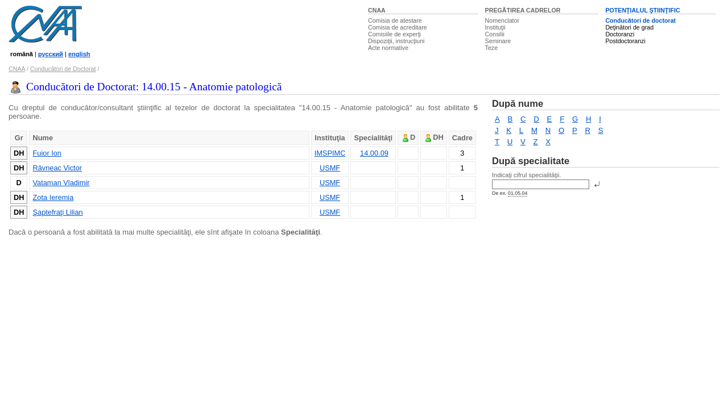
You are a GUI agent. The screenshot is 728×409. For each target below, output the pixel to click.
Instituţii (495, 27)
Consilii (494, 34)
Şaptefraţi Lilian (57, 212)
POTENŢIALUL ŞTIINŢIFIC (642, 10)
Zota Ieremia (52, 197)
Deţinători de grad (629, 27)
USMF (330, 168)
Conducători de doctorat (640, 20)
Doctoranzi (619, 34)
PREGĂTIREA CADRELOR (523, 10)
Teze (491, 47)
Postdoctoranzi (625, 40)
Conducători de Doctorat (63, 68)
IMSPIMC (330, 153)
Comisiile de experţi (394, 34)
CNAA (377, 10)
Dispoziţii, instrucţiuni (396, 40)
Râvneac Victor (57, 168)
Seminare (498, 40)
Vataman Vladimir (60, 182)
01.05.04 (517, 193)
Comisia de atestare (395, 20)
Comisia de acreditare (397, 27)
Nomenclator (502, 20)
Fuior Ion (46, 153)
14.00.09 (374, 153)
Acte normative (388, 47)
